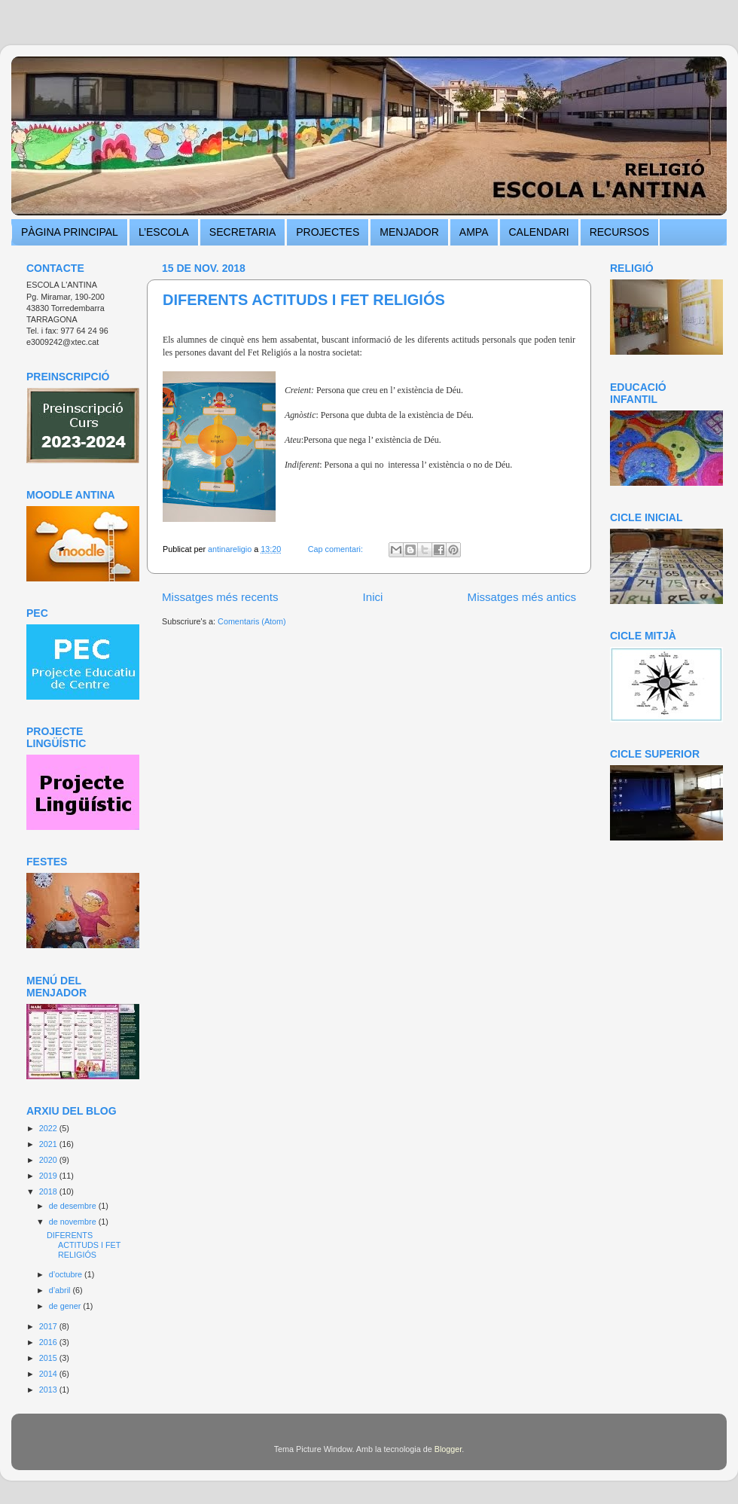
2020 (49, 1159)
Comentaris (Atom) (252, 621)
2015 (49, 1357)
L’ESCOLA (164, 232)
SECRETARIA (242, 232)
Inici (373, 596)
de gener (66, 1305)
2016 (49, 1342)
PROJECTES (327, 232)
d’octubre (66, 1274)
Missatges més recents (220, 596)
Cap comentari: (336, 549)
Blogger (448, 1449)
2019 (49, 1175)
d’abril (61, 1290)
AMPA (474, 232)
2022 (49, 1128)
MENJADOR (409, 232)
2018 (49, 1191)
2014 (49, 1373)
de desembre (74, 1205)
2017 (49, 1326)
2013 (49, 1389)
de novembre (74, 1221)
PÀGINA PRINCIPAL (69, 232)
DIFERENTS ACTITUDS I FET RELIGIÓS (304, 299)
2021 (49, 1144)
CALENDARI (539, 232)
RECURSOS (619, 232)
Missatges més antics (522, 596)
